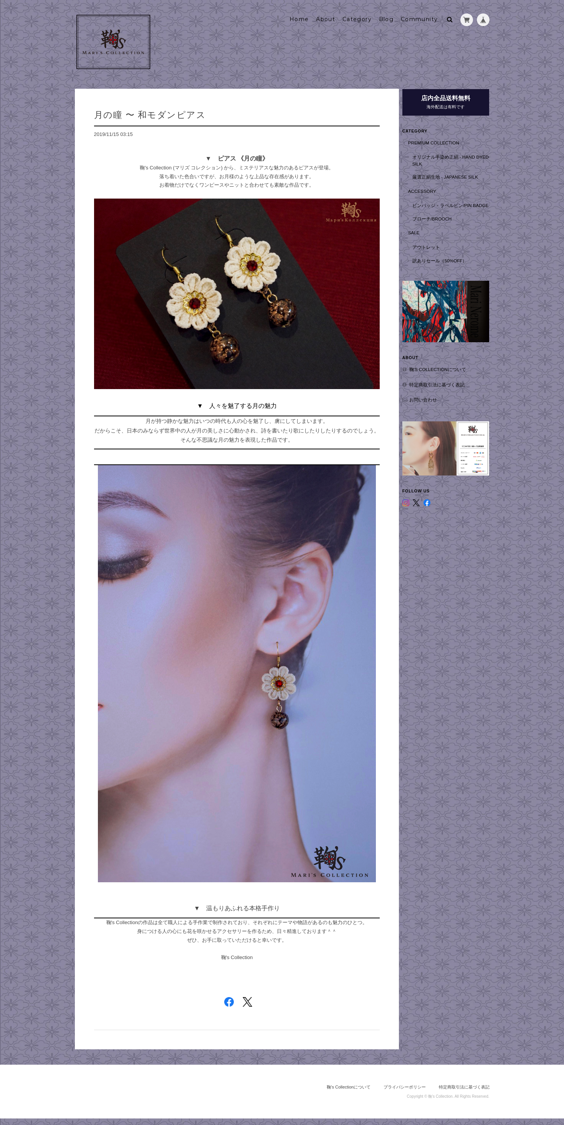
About (325, 18)
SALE (420, 237)
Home (299, 18)
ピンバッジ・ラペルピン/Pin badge (454, 207)
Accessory (429, 189)
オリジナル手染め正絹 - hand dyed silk (454, 159)
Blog (386, 18)
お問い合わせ (429, 400)
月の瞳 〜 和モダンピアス (150, 113)
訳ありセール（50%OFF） (446, 265)
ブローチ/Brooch (438, 223)
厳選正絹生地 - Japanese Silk (452, 175)
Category (357, 18)
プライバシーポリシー (405, 1093)
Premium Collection (440, 140)
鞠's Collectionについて (444, 370)
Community (419, 18)
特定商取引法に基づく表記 (443, 385)
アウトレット (433, 252)
